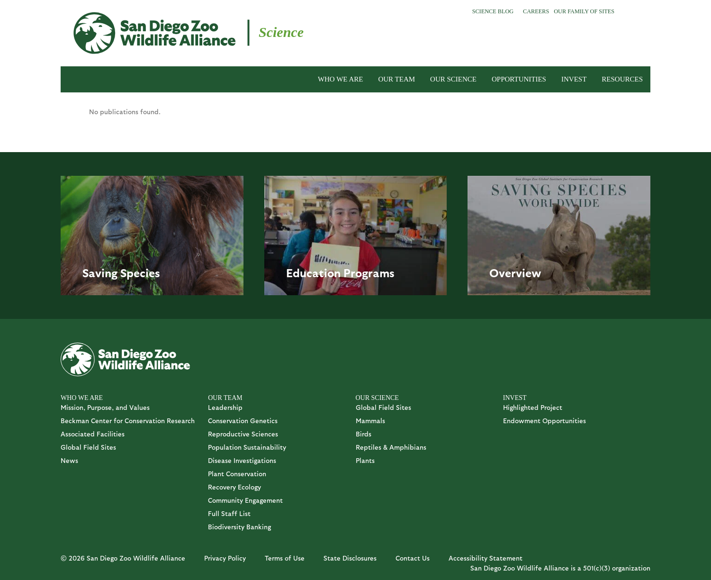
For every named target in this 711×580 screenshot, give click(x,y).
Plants (365, 460)
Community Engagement (245, 500)
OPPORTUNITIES (519, 79)
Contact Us (413, 558)
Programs (369, 272)
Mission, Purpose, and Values (105, 407)
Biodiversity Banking (239, 527)
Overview (515, 272)
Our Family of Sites (584, 11)
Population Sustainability (247, 447)
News (69, 460)
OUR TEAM (396, 79)
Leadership (225, 407)
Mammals (370, 421)
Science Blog (492, 11)
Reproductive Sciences (243, 434)
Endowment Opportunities (544, 421)
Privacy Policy (225, 558)
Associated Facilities (93, 434)
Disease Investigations (242, 460)
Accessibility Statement (485, 558)
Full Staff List (229, 513)
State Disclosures (350, 558)
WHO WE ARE (340, 79)
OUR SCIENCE (453, 79)
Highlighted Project (532, 407)
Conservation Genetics (243, 421)
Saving (99, 272)
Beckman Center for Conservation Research (128, 421)
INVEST (573, 79)
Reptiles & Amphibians (391, 447)
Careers (536, 11)
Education (313, 272)
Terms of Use (285, 558)
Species (140, 272)
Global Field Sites (88, 447)
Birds (363, 434)
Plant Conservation (237, 474)
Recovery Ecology (234, 487)
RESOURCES (622, 79)
